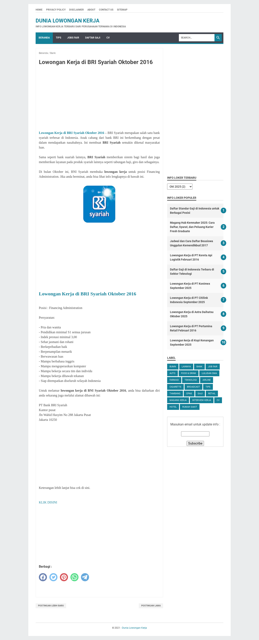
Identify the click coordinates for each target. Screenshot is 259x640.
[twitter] (53, 577)
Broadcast (193, 387)
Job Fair (212, 366)
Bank (199, 366)
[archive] (179, 187)
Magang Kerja (178, 400)
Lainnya (186, 366)
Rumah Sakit (189, 407)
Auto (172, 373)
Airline (207, 380)
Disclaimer (76, 9)
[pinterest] (64, 577)
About (91, 9)
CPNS (189, 393)
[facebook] (43, 577)
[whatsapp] (74, 577)
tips (208, 387)
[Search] (196, 37)
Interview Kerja (201, 400)
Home (39, 9)
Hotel (173, 407)
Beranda (44, 37)
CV (108, 37)
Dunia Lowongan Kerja (68, 21)
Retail (211, 393)
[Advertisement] (99, 99)
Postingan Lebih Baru (51, 605)
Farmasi (174, 380)
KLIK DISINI (48, 502)
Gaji (200, 393)
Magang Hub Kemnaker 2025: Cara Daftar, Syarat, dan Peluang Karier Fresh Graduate (192, 227)
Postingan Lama (151, 605)
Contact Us (106, 9)
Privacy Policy (56, 9)
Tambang (175, 393)
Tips (58, 37)
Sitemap (122, 9)
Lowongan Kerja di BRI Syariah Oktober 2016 (71, 133)
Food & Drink (188, 373)
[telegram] (85, 577)
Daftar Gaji (92, 37)
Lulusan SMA (209, 373)
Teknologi (191, 380)
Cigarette (175, 387)
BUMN (173, 366)
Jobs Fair (73, 37)
